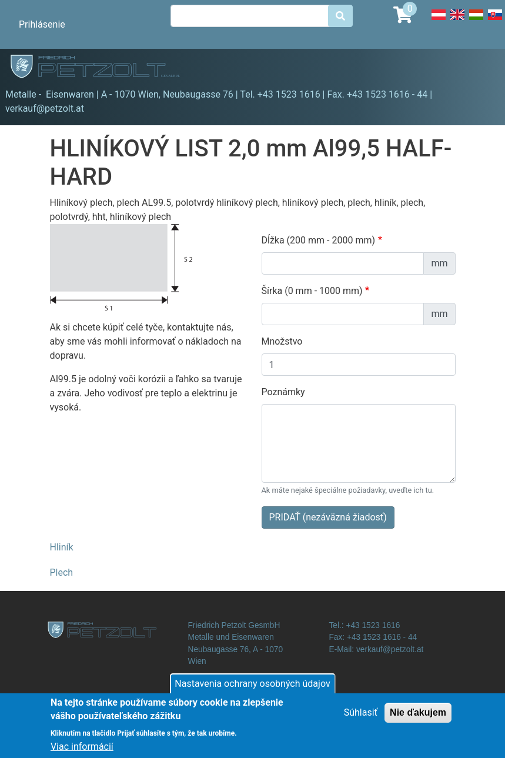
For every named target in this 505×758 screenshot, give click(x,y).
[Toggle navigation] (479, 68)
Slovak (495, 21)
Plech (61, 572)
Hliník (61, 547)
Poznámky (283, 392)
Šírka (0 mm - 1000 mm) (312, 290)
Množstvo (282, 341)
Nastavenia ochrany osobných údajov (252, 688)
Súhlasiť (360, 717)
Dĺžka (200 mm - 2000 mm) (319, 240)
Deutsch (439, 21)
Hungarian (476, 21)
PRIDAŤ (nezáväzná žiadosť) (328, 517)
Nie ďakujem (418, 718)
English (457, 21)
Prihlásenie (42, 24)
